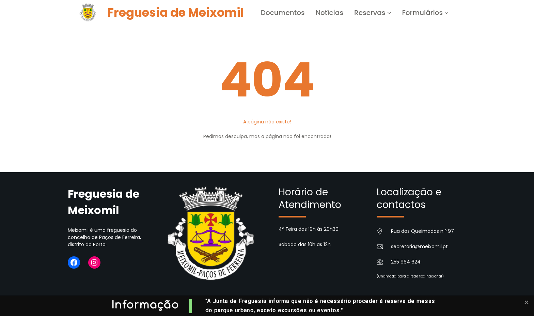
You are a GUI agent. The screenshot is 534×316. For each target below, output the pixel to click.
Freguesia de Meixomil (175, 12)
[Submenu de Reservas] (389, 13)
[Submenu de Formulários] (446, 13)
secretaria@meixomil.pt (419, 246)
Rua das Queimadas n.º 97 (422, 231)
